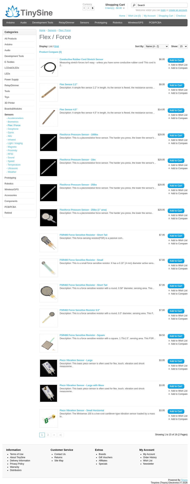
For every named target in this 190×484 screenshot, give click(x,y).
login (163, 10)
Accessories (11, 195)
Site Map (58, 460)
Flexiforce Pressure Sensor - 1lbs (78, 159)
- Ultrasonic (12, 168)
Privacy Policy (17, 464)
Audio (23, 22)
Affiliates (103, 460)
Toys (7, 97)
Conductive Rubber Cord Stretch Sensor (81, 59)
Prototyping (101, 22)
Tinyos (184, 480)
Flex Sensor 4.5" (68, 109)
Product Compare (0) (50, 52)
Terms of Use (16, 454)
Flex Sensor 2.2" (68, 84)
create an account (178, 10)
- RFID (9, 154)
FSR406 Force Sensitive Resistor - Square (82, 335)
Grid (56, 46)
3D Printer (10, 103)
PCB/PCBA (155, 22)
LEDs (7, 73)
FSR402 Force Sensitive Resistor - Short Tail (83, 285)
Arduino (10, 22)
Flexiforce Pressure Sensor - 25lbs (78, 184)
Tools (7, 91)
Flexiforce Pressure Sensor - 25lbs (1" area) (83, 210)
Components (11, 201)
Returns (58, 457)
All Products (11, 38)
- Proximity (11, 150)
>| (60, 435)
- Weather (11, 172)
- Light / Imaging (14, 143)
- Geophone (12, 129)
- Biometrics (12, 121)
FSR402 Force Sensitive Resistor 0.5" (80, 310)
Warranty (14, 467)
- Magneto (11, 147)
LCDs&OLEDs (12, 68)
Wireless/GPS (135, 22)
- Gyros (10, 132)
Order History (150, 457)
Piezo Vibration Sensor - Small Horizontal (82, 410)
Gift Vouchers (105, 457)
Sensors (84, 22)
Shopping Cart (166, 16)
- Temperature (13, 164)
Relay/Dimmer (66, 22)
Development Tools (42, 22)
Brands (102, 454)
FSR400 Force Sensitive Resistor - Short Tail (83, 235)
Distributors (16, 470)
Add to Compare (179, 68)
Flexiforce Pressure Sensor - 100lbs (79, 134)
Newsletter (148, 464)
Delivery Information (20, 460)
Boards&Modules (13, 108)
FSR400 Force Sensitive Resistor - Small (81, 260)
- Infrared (11, 139)
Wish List (147, 460)
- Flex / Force (13, 125)
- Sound (10, 157)
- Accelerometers (14, 118)
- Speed (10, 161)
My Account (150, 16)
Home (122, 16)
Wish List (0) (134, 16)
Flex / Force (65, 30)
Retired (8, 213)
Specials (103, 464)
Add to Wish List (179, 65)
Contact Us (60, 454)
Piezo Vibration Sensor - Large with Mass (82, 385)
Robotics (117, 22)
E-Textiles (9, 62)
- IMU (9, 136)
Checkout (181, 16)
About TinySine (17, 457)
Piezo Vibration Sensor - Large (76, 360)
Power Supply (12, 79)
